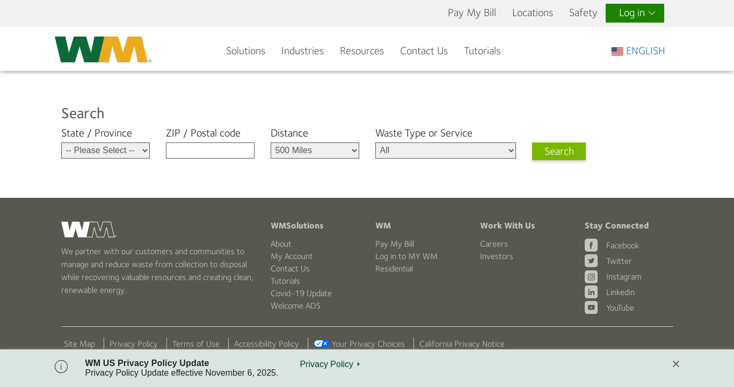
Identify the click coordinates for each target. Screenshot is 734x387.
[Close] (676, 365)
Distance (289, 133)
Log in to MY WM (406, 256)
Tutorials (482, 51)
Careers (494, 244)
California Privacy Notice (462, 344)
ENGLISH (638, 51)
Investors (496, 256)
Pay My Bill (472, 12)
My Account (292, 256)
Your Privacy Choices (368, 344)
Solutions (245, 51)
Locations (532, 12)
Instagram (624, 276)
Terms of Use (196, 344)
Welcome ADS (296, 305)
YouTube (620, 308)
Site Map (79, 344)
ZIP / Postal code (203, 133)
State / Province (96, 133)
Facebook (622, 245)
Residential (394, 268)
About (281, 244)
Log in (637, 12)
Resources (362, 51)
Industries (302, 51)
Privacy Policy (134, 344)
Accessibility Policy (266, 344)
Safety (583, 12)
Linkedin (620, 292)
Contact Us (424, 51)
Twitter (619, 261)
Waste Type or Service (424, 133)
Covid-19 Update (301, 293)
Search (559, 151)
